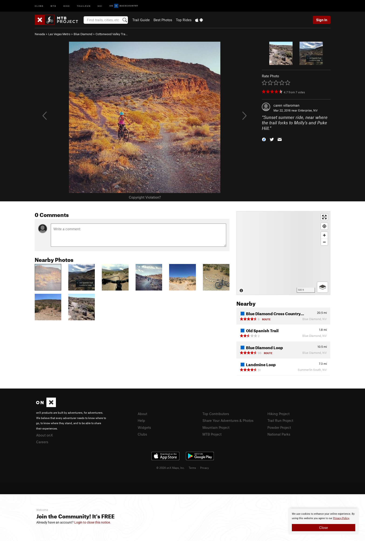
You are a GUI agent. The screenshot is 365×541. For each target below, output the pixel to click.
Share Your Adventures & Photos (227, 420)
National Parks (278, 434)
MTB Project (212, 434)
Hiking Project (278, 414)
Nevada (40, 34)
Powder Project (279, 427)
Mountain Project (215, 427)
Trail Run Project (280, 420)
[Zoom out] (324, 242)
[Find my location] (324, 226)
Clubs (142, 434)
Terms (192, 467)
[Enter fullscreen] (324, 217)
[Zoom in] (324, 235)
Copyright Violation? (145, 197)
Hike (66, 5)
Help (141, 420)
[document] (323, 521)
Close (323, 527)
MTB (53, 5)
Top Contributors (215, 414)
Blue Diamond (83, 34)
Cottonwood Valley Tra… (112, 34)
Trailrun (84, 5)
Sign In (321, 20)
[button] (264, 139)
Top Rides (183, 20)
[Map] (283, 253)
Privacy (204, 467)
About (142, 414)
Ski (100, 5)
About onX (44, 435)
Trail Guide (141, 20)
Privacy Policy (341, 518)
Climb (39, 5)
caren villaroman (286, 105)
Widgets (144, 427)
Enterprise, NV (308, 110)
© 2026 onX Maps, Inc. (170, 467)
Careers (42, 442)
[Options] (322, 287)
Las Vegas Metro (59, 34)
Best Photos (163, 20)
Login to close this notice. (92, 522)
